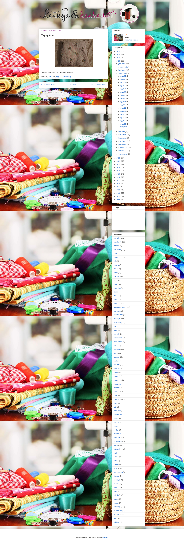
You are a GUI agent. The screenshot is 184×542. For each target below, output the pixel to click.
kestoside (117, 311)
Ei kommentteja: (66, 77)
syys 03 (123, 121)
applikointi (117, 242)
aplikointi (117, 238)
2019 (119, 167)
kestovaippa (118, 315)
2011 (119, 193)
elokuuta (121, 132)
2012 (119, 190)
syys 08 (123, 114)
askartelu (117, 250)
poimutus (117, 411)
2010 (119, 196)
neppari (116, 380)
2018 (119, 171)
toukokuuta (122, 141)
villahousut (118, 510)
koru (115, 330)
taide (115, 453)
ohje (115, 395)
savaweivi (117, 434)
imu (115, 292)
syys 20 (123, 92)
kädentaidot (118, 342)
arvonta (116, 246)
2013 (119, 187)
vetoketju (117, 507)
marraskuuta (123, 67)
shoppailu (117, 438)
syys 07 (123, 118)
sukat (116, 445)
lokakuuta (122, 70)
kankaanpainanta (120, 307)
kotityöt (116, 334)
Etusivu (73, 85)
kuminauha (118, 338)
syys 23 (123, 82)
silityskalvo (118, 441)
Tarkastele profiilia (131, 40)
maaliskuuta (123, 147)
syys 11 (123, 111)
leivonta (117, 365)
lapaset (116, 357)
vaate (116, 499)
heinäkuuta (122, 135)
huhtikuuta (122, 144)
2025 (119, 54)
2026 (119, 51)
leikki (116, 361)
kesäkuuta (122, 138)
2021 (119, 161)
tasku (116, 468)
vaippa (116, 503)
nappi (116, 372)
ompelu (116, 399)
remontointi (118, 415)
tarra (115, 461)
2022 (119, 158)
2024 (119, 58)
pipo (115, 403)
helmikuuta (122, 151)
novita (116, 391)
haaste (116, 265)
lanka (116, 353)
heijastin (117, 276)
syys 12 (123, 108)
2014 (119, 183)
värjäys (116, 522)
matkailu (117, 369)
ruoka (116, 430)
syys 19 (123, 95)
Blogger (105, 537)
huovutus (117, 288)
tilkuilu (116, 484)
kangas (116, 303)
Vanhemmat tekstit (98, 85)
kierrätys (117, 319)
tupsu (116, 491)
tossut (116, 487)
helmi (116, 280)
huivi (115, 284)
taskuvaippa (118, 472)
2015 (119, 180)
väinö (116, 518)
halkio (116, 269)
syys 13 (123, 105)
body (115, 253)
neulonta (117, 388)
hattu (116, 273)
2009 (119, 199)
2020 (119, 164)
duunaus (117, 257)
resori (116, 418)
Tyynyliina (47, 35)
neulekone (118, 384)
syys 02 (123, 124)
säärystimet (118, 449)
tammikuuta (122, 154)
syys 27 (123, 76)
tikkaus (116, 476)
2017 (119, 174)
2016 (119, 177)
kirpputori (117, 322)
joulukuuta (122, 64)
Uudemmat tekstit (48, 85)
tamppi (116, 457)
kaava (116, 299)
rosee (116, 426)
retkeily (116, 422)
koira (115, 326)
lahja (115, 346)
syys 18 (123, 98)
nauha (116, 376)
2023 (119, 61)
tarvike (116, 464)
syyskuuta (122, 73)
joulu (115, 296)
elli (115, 261)
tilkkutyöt (117, 480)
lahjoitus (117, 349)
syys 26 (123, 79)
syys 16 (123, 102)
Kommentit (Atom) (76, 91)
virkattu (116, 514)
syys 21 (123, 89)
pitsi (115, 407)
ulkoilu (116, 495)
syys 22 (123, 86)
